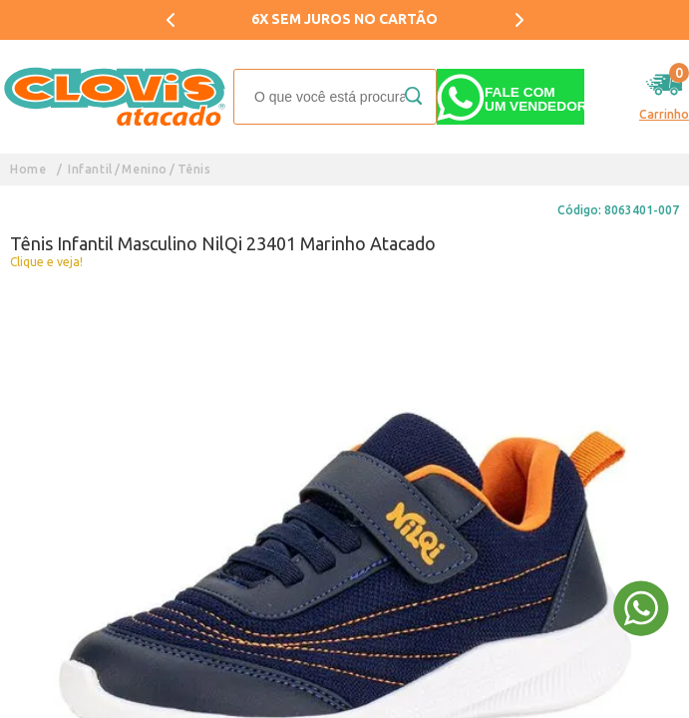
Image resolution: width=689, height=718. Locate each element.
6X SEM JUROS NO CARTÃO (344, 19)
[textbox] (335, 97)
